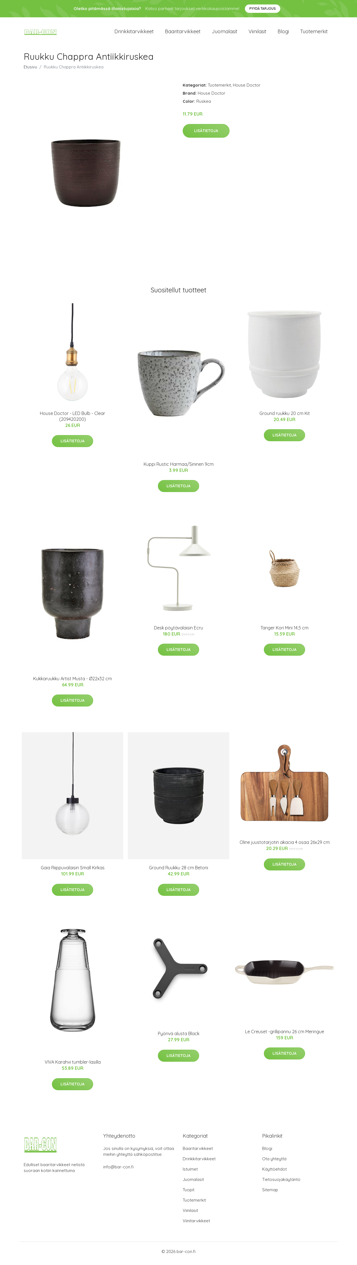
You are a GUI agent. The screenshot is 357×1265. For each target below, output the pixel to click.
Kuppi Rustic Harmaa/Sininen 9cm (179, 468)
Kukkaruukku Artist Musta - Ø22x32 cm (72, 682)
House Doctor (246, 89)
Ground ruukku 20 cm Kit (284, 417)
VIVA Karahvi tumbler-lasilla (73, 1066)
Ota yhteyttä (274, 1162)
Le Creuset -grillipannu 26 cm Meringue (284, 1035)
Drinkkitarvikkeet (134, 33)
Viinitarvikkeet (196, 1224)
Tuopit (188, 1193)
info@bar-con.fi (118, 1170)
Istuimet (190, 1173)
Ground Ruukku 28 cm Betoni (178, 871)
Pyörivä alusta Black (178, 1037)
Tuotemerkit (314, 33)
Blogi (283, 33)
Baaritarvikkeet (183, 33)
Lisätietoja (206, 134)
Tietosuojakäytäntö (281, 1183)
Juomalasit (224, 33)
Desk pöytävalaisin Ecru (178, 631)
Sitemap (270, 1193)
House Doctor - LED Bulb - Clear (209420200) (72, 420)
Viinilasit (257, 33)
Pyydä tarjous (262, 8)
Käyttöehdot (274, 1173)
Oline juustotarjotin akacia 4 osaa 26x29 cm (285, 846)
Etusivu (30, 70)
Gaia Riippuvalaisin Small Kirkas (73, 871)
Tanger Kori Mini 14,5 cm (284, 631)
